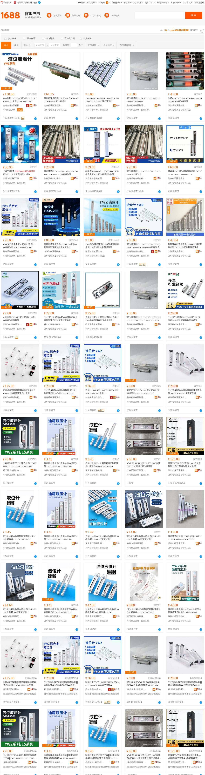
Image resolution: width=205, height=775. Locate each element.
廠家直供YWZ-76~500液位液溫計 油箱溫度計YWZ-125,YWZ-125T (143, 392)
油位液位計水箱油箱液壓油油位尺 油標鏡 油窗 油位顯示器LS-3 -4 (102, 610)
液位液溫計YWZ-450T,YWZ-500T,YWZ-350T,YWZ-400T (144, 100)
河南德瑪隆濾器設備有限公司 (53, 105)
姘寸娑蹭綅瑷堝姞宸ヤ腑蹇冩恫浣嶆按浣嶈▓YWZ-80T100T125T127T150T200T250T (19, 757)
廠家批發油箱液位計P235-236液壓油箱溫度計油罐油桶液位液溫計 (60, 246)
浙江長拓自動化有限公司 (12, 470)
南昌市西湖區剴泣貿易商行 (12, 543)
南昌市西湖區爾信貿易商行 (53, 616)
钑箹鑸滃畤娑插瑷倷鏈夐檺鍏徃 (53, 689)
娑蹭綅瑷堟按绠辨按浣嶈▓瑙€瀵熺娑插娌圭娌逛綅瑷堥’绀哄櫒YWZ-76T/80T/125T (102, 757)
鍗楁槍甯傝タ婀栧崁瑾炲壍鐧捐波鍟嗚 (53, 762)
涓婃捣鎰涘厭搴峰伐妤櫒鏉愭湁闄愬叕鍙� (136, 762)
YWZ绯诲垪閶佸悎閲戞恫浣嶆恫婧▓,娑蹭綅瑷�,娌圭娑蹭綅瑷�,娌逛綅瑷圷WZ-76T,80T (61, 684)
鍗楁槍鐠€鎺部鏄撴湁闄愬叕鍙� (94, 762)
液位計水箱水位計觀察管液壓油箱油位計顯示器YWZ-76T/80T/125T (101, 464)
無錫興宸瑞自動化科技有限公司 (136, 251)
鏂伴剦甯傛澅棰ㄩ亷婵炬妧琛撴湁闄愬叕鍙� (12, 689)
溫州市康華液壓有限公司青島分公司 (177, 470)
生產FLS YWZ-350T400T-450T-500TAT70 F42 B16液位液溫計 (185, 100)
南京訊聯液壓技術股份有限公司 (53, 251)
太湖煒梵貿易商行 (176, 251)
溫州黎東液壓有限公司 (177, 105)
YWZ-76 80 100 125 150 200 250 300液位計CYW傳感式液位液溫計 (143, 464)
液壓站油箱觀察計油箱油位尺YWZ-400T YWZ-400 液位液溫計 (61, 100)
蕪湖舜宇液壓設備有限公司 (12, 251)
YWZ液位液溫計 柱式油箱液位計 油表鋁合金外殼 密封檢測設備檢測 (184, 319)
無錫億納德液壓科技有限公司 (94, 105)
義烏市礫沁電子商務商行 (177, 543)
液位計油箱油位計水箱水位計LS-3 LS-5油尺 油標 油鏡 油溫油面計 (143, 537)
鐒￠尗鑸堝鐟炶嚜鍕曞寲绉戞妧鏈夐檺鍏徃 (94, 689)
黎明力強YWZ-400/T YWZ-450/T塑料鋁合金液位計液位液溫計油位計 (102, 173)
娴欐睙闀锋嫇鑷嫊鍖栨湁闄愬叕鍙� (12, 762)
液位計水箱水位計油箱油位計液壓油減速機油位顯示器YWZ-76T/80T (184, 610)
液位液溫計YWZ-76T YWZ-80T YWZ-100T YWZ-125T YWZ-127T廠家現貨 (143, 246)
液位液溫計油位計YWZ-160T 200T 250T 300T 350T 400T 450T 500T (185, 537)
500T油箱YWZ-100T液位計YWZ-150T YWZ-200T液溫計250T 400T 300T (20, 100)
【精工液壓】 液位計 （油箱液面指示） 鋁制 (19, 173)
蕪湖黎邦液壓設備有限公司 (94, 251)
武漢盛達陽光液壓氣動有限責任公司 (94, 178)
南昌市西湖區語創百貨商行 (53, 470)
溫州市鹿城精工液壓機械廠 (12, 178)
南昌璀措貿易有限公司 (94, 470)
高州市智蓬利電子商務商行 (94, 616)
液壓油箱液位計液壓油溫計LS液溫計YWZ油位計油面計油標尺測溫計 (102, 319)
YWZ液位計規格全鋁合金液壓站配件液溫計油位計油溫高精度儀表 (60, 319)
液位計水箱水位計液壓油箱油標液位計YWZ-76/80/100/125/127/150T (60, 464)
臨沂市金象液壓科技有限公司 (94, 324)
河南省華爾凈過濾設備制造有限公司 (177, 178)
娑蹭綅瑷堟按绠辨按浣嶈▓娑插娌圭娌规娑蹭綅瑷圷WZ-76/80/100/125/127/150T (61, 757)
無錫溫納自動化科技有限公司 (53, 178)
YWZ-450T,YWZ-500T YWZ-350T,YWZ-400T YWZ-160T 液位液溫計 (102, 100)
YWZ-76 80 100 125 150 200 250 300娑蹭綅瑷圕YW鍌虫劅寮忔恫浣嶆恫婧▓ (143, 757)
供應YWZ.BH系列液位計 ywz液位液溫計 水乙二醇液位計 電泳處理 (184, 464)
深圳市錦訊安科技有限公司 (177, 616)
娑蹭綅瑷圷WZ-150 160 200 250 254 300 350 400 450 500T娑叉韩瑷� (102, 683)
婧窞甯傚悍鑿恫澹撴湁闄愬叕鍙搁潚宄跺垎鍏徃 (177, 762)
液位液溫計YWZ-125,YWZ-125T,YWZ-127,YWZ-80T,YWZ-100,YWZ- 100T (144, 319)
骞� (34, 689)
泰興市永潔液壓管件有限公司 (12, 324)
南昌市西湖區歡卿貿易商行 (94, 543)
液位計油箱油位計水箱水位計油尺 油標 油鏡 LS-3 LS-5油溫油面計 (102, 537)
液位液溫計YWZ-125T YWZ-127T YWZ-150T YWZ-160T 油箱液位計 (61, 173)
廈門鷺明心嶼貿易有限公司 (136, 616)
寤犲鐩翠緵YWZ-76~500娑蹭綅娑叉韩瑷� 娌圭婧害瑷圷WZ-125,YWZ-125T (143, 684)
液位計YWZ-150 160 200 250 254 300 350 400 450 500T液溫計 (102, 392)
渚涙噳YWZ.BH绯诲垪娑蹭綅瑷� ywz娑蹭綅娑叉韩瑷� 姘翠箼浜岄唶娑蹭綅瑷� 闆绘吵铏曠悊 (185, 757)
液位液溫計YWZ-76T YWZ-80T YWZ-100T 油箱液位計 (143, 173)
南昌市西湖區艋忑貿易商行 (12, 616)
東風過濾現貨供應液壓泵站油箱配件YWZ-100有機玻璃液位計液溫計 (19, 392)
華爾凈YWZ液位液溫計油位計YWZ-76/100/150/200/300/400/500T (185, 173)
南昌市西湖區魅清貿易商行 (136, 543)
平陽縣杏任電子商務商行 (177, 324)
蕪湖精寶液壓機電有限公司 (136, 105)
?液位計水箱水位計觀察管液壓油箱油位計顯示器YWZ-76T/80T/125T (143, 610)
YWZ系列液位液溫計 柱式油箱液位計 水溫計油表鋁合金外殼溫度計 (102, 246)
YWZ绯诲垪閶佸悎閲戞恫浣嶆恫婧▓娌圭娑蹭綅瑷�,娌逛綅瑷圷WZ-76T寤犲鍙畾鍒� (185, 684)
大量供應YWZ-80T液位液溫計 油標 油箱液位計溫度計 (19, 319)
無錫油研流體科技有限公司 (12, 105)
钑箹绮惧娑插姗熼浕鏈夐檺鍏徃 (136, 689)
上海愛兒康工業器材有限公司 (136, 470)
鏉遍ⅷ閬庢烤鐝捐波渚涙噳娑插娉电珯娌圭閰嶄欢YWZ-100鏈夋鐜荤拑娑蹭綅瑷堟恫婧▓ (19, 684)
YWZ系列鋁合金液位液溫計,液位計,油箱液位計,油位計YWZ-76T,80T (19, 246)
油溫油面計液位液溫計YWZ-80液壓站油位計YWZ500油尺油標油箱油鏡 (185, 246)
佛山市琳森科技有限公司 (53, 324)
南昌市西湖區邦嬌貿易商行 (53, 543)
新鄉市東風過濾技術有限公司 (12, 397)
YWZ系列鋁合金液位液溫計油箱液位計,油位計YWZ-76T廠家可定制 (184, 392)
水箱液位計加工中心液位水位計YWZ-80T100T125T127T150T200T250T (20, 464)
